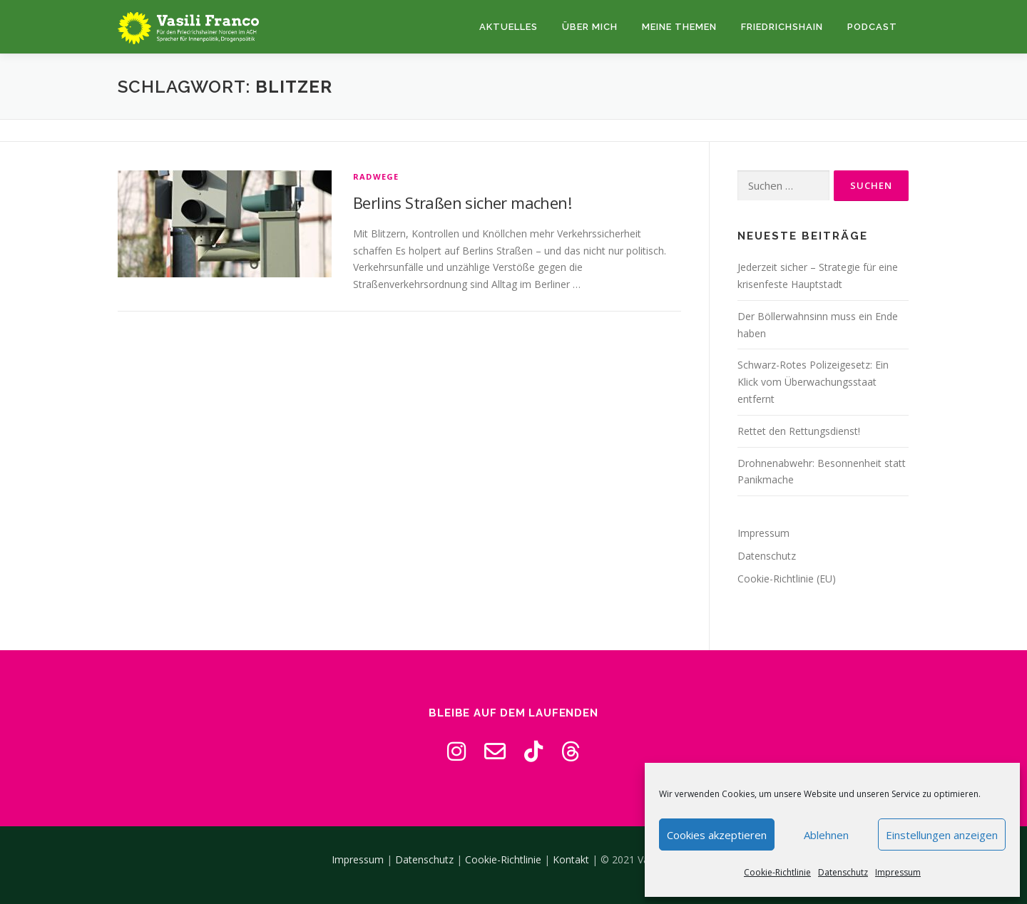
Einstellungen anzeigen (942, 835)
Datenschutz (843, 872)
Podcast (872, 26)
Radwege (376, 176)
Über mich (590, 26)
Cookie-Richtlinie (777, 872)
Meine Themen (679, 26)
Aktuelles (508, 26)
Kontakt (571, 859)
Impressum (898, 872)
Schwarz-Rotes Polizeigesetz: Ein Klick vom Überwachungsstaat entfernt (813, 382)
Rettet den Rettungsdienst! (798, 431)
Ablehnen (826, 835)
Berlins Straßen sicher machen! (462, 202)
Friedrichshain (782, 26)
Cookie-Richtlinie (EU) (786, 578)
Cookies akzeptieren (717, 835)
